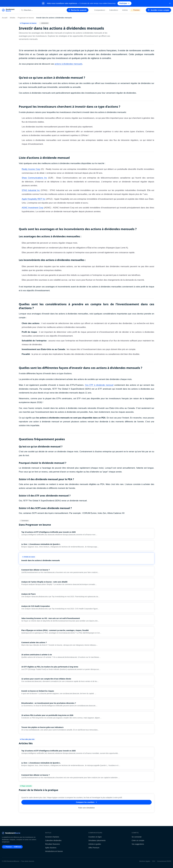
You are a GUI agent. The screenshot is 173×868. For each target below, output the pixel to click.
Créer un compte (138, 840)
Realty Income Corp (31, 169)
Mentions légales (144, 861)
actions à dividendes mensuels (68, 64)
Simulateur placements (96, 840)
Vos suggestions (138, 844)
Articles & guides (94, 844)
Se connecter (137, 837)
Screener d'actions (52, 837)
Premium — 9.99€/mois (12, 847)
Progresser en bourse (26, 18)
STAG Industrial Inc (31, 190)
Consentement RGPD (164, 861)
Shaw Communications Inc (34, 178)
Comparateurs (100, 10)
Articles (125, 10)
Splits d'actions (50, 848)
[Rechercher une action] (42, 10)
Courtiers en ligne (95, 837)
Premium (135, 10)
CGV (153, 861)
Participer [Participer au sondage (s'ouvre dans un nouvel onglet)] (124, 3)
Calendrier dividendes (53, 840)
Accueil (4, 18)
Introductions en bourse (54, 851)
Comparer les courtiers (86, 802)
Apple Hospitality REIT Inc (33, 199)
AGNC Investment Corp (32, 208)
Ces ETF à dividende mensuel (99, 385)
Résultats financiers (52, 844)
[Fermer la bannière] (170, 3)
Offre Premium (93, 848)
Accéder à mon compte (158, 10)
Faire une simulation (86, 808)
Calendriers (114, 10)
